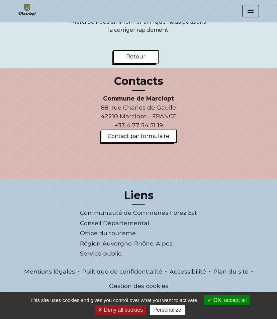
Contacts (138, 81)
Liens (139, 195)
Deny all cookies (120, 310)
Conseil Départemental (114, 222)
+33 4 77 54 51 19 (138, 125)
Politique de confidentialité (122, 271)
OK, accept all (227, 300)
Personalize (167, 310)
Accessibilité (188, 271)
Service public (100, 253)
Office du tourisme (108, 232)
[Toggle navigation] (250, 11)
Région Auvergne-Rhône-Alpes (126, 243)
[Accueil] (27, 10)
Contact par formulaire (138, 136)
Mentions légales (49, 271)
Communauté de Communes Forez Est (138, 212)
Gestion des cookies (138, 285)
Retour (136, 56)
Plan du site (231, 271)
